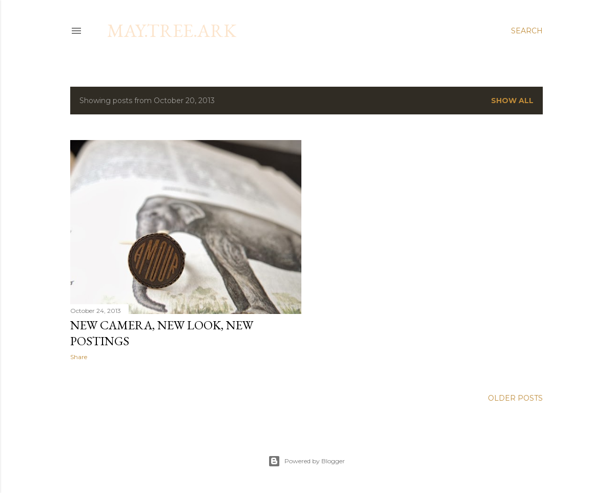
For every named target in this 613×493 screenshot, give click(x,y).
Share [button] (78, 357)
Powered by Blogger (306, 461)
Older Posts (515, 398)
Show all (512, 100)
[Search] (527, 30)
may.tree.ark (171, 30)
